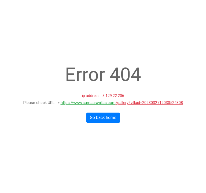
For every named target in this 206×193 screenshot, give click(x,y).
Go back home (103, 117)
